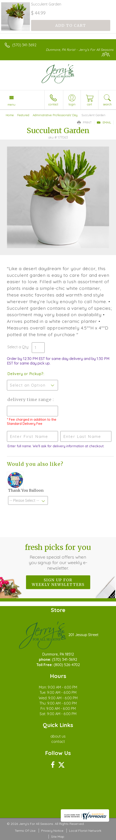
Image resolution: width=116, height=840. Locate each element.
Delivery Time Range (30, 399)
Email (104, 122)
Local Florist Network (85, 831)
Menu (11, 104)
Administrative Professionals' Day (55, 115)
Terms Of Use (25, 831)
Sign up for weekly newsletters (58, 582)
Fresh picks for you (58, 557)
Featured (23, 115)
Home (10, 115)
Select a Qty (17, 347)
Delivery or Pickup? (25, 373)
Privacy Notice (52, 831)
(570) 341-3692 (24, 45)
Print (84, 122)
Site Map (57, 837)
